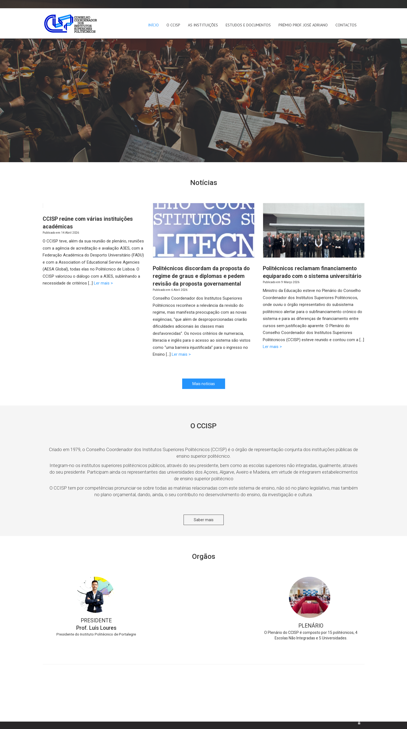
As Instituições (203, 25)
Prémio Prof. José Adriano (303, 25)
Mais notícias (203, 384)
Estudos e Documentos (248, 25)
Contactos (346, 25)
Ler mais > (103, 283)
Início (153, 25)
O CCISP (173, 25)
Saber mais (204, 520)
